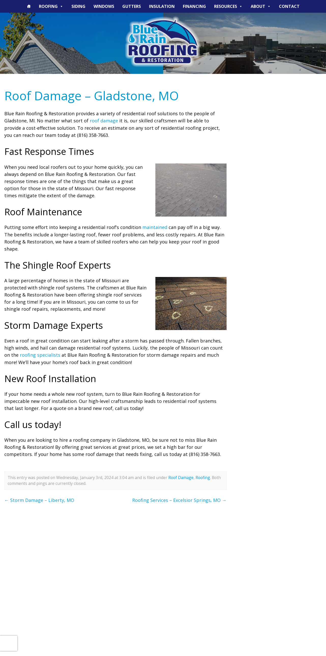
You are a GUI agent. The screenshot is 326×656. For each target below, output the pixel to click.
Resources (228, 6)
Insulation (162, 6)
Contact (289, 6)
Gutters (131, 6)
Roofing (51, 6)
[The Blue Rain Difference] (29, 6)
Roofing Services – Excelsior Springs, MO (179, 499)
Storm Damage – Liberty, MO (39, 499)
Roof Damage (181, 477)
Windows (104, 6)
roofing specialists (40, 354)
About (261, 6)
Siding (78, 6)
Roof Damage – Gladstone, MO (92, 95)
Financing (194, 6)
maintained (154, 227)
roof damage (104, 121)
